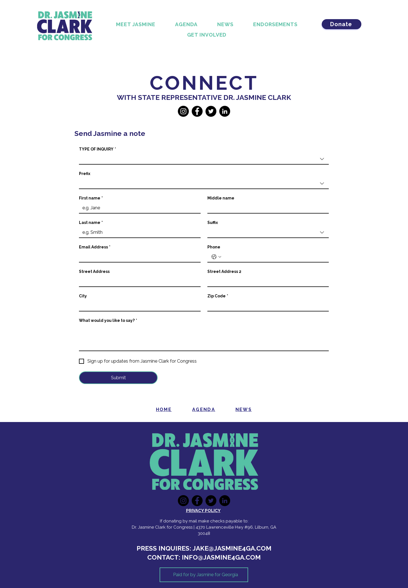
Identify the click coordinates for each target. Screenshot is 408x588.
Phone (213, 247)
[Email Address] (138, 257)
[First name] (138, 208)
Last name (91, 222)
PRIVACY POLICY (203, 510)
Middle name (220, 198)
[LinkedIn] (224, 111)
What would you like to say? (108, 320)
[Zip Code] (266, 306)
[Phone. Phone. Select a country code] (216, 256)
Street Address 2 (224, 271)
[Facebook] (197, 111)
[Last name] (138, 232)
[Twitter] (210, 111)
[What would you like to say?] (204, 337)
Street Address (94, 271)
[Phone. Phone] (274, 257)
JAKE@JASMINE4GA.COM (231, 548)
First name (91, 198)
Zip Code (217, 296)
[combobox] (204, 159)
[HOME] (164, 409)
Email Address (94, 247)
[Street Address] (138, 281)
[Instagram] (183, 111)
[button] (206, 35)
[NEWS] (244, 409)
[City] (138, 306)
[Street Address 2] (266, 281)
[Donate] (341, 24)
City (83, 296)
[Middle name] (266, 208)
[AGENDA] (204, 409)
